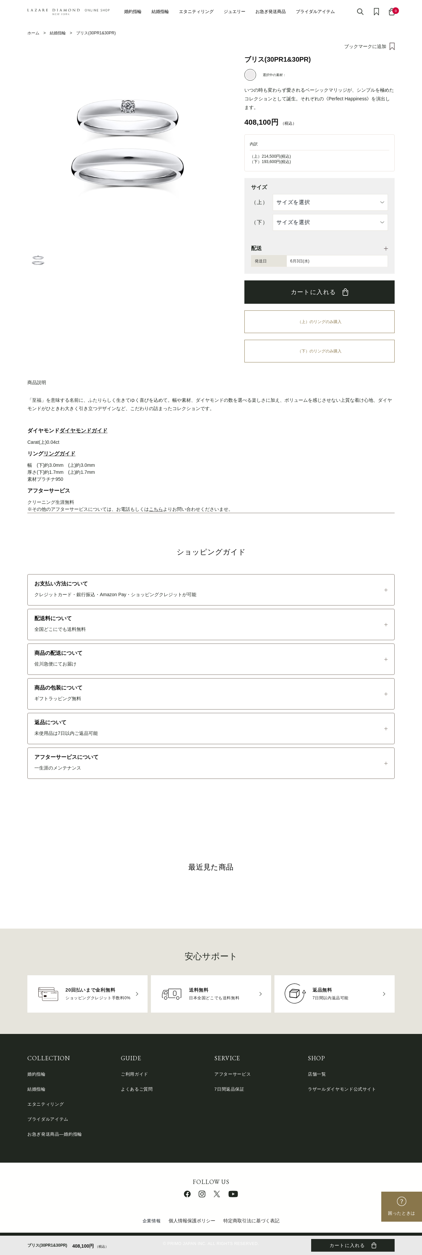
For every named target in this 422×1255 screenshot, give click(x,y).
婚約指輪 (133, 11)
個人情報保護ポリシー (192, 1220)
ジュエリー (234, 11)
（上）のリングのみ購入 (319, 321)
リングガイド (59, 453)
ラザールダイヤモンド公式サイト (342, 1089)
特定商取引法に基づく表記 (251, 1220)
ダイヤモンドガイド (83, 430)
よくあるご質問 (137, 1089)
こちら (156, 509)
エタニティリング (196, 11)
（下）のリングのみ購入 (319, 351)
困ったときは (401, 1213)
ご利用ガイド (134, 1074)
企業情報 (152, 1220)
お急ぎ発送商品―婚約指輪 (54, 1134)
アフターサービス (232, 1074)
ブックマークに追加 (365, 46)
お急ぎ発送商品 (270, 11)
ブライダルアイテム (315, 11)
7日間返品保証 (229, 1089)
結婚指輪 (160, 11)
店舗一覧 (317, 1074)
